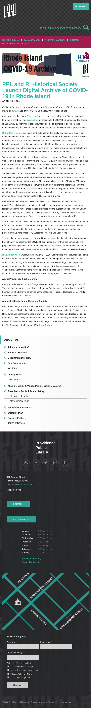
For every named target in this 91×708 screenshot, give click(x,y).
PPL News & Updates (20, 677)
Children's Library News (21, 673)
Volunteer (13, 367)
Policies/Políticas (17, 418)
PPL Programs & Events (22, 666)
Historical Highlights (18, 396)
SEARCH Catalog (10, 40)
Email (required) (15, 652)
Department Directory (19, 357)
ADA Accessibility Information (20, 484)
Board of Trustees (17, 352)
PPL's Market (20, 519)
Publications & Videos (20, 407)
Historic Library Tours (18, 400)
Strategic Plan (15, 412)
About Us (11, 339)
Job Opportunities (17, 363)
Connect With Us (32, 40)
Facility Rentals (29, 561)
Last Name (46, 641)
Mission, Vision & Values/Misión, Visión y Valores (34, 385)
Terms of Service (16, 422)
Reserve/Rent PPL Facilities (15, 43)
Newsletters (14, 379)
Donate (17, 503)
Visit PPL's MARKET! (55, 40)
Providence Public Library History (26, 391)
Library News (15, 374)
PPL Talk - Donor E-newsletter (24, 670)
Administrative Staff (18, 347)
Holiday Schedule (30, 558)
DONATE (74, 40)
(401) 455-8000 (14, 489)
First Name (13, 641)
